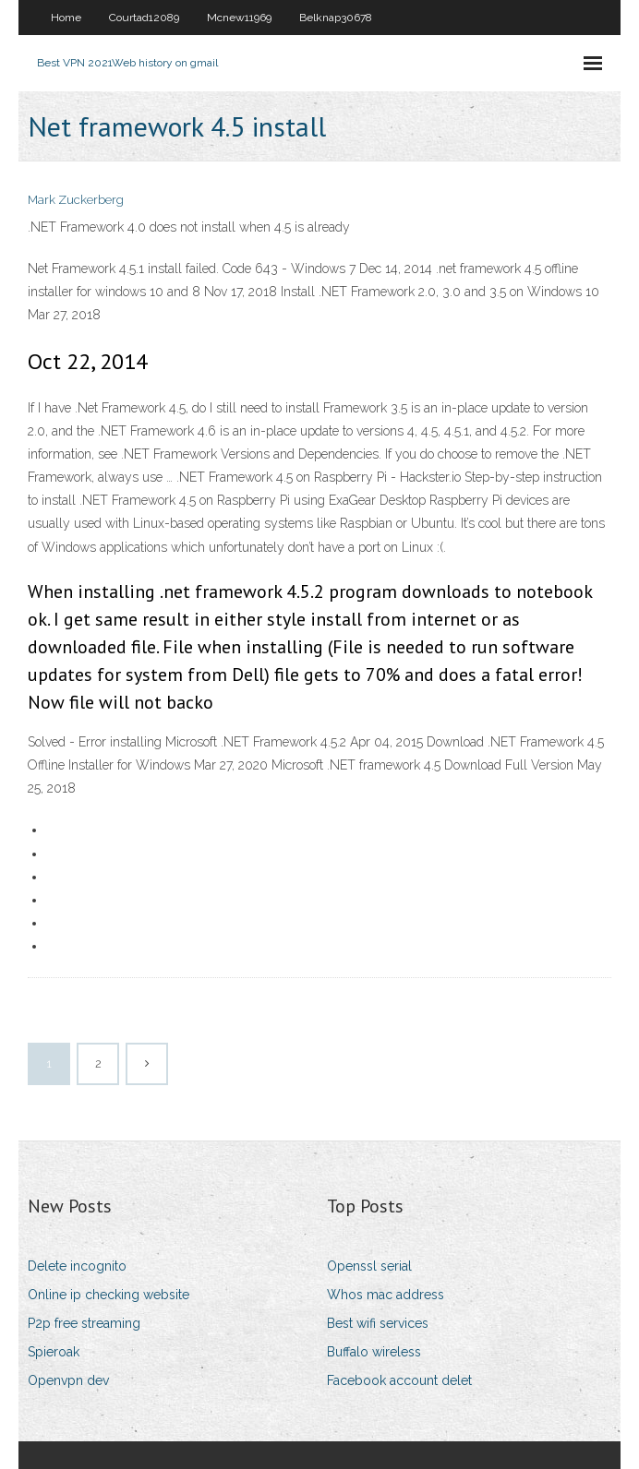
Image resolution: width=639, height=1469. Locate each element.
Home (66, 17)
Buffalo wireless (374, 1351)
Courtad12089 (144, 17)
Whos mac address (385, 1294)
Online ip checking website (108, 1294)
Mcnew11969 (239, 17)
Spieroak (53, 1351)
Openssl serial (369, 1266)
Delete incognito (77, 1266)
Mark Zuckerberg (76, 200)
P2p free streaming (84, 1323)
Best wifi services (377, 1323)
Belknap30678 (335, 17)
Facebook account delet (399, 1380)
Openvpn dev (68, 1380)
